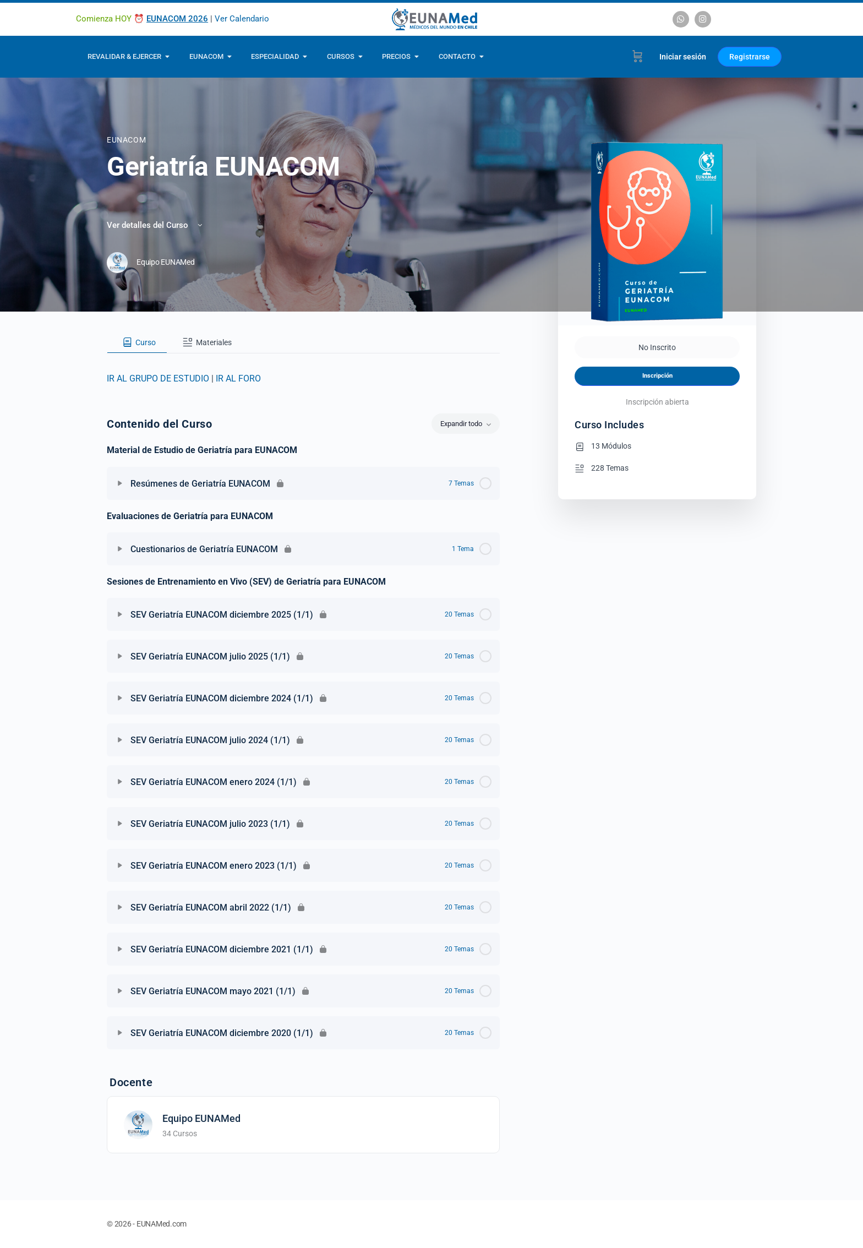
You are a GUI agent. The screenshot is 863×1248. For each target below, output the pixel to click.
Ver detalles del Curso (155, 225)
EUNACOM (126, 139)
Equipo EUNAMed (201, 1118)
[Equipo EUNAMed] (138, 1124)
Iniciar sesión (682, 56)
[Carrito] (637, 57)
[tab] (137, 342)
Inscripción (657, 375)
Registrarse (749, 56)
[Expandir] (120, 483)
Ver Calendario (242, 19)
